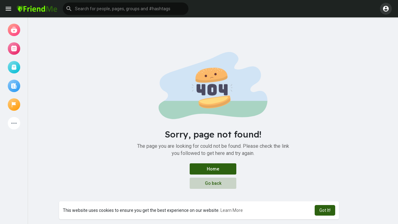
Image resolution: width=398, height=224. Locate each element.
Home (213, 168)
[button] (125, 8)
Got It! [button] (325, 210)
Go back (213, 183)
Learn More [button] (231, 210)
